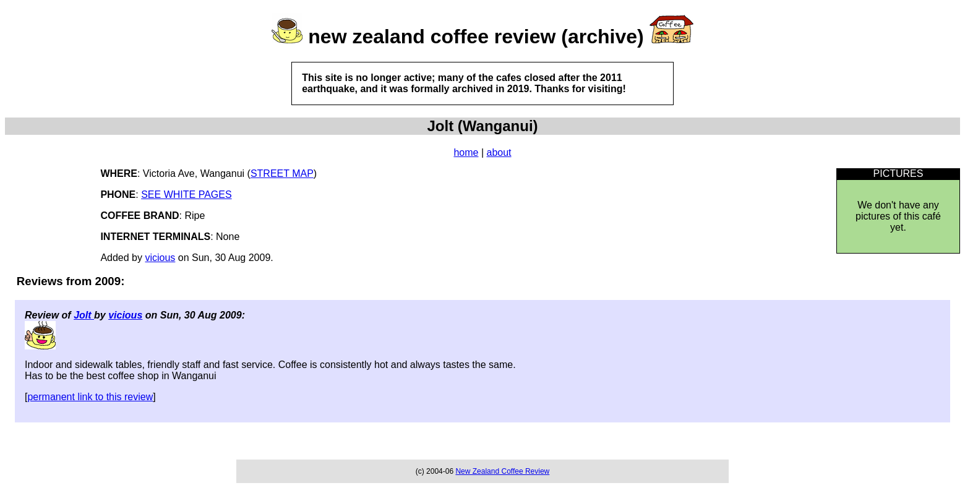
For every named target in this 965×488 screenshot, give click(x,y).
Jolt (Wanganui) (482, 126)
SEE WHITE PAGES (186, 194)
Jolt (84, 315)
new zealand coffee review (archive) (475, 36)
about (499, 152)
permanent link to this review (90, 397)
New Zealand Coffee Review (502, 471)
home (465, 152)
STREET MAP (282, 173)
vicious (160, 257)
